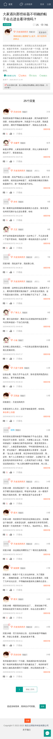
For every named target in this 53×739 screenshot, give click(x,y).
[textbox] (30, 689)
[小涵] (6, 340)
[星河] (6, 512)
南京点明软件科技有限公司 (37, 725)
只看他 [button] (19, 134)
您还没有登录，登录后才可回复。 (26, 708)
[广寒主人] (6, 312)
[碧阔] (6, 430)
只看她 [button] (19, 161)
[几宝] (6, 229)
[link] (9, 110)
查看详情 (46, 129)
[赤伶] (6, 201)
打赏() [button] (33, 76)
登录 (42, 4)
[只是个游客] (6, 368)
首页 (8, 4)
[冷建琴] (6, 143)
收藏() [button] (43, 76)
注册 (49, 4)
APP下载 (10, 30)
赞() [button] (22, 76)
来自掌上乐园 (9, 412)
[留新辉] (6, 568)
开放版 (26, 21)
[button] (6, 134)
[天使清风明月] (6, 170)
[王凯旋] (6, 395)
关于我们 (27, 730)
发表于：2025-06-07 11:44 (13, 80)
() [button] (10, 76)
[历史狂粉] (6, 112)
